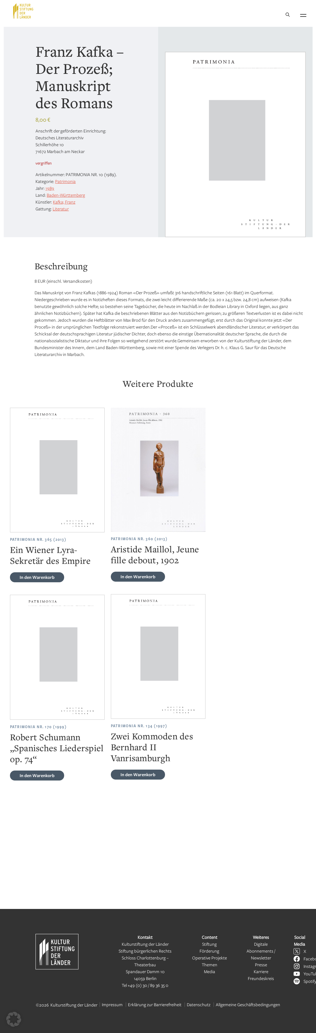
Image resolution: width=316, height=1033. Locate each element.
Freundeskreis (261, 978)
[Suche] (287, 15)
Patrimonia (65, 181)
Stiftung (209, 944)
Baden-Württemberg (66, 195)
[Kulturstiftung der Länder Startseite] (23, 11)
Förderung (209, 951)
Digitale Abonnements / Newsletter (261, 951)
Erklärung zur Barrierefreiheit (155, 1004)
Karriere (261, 971)
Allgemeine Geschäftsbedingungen (248, 1004)
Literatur (61, 209)
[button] (13, 1019)
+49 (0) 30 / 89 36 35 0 (148, 985)
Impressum (112, 1004)
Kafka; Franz (64, 202)
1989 (49, 188)
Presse (261, 965)
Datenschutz (198, 1004)
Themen (209, 965)
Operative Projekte (209, 958)
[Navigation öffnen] (303, 14)
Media (209, 971)
